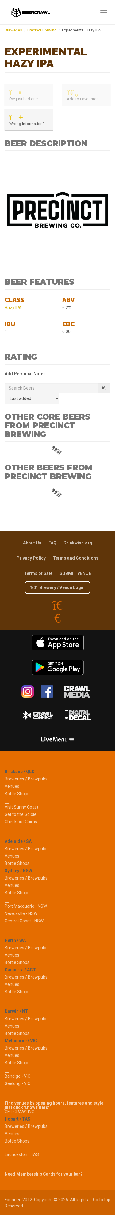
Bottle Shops (17, 793)
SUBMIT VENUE (75, 573)
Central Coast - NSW (24, 920)
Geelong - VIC (17, 1083)
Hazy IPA (13, 307)
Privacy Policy (31, 558)
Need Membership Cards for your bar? (44, 1174)
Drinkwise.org (77, 542)
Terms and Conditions (75, 558)
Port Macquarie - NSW (26, 906)
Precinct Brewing (42, 30)
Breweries (13, 30)
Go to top (101, 1199)
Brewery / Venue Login (57, 587)
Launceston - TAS (22, 1154)
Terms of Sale (38, 573)
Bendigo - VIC (17, 1076)
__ (7, 801)
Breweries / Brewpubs (26, 778)
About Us (32, 542)
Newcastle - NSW (21, 913)
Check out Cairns (21, 821)
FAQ (52, 542)
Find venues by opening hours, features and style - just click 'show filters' (55, 1105)
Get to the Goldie (20, 814)
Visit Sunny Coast (21, 807)
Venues (12, 786)
